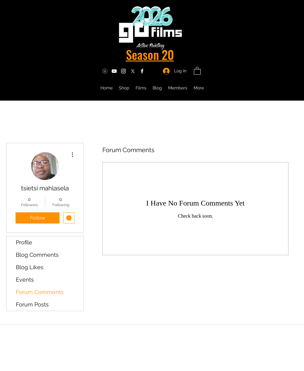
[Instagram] (123, 71)
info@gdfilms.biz (153, 351)
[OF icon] (105, 71)
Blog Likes (29, 267)
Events (25, 279)
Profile (24, 242)
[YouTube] (114, 71)
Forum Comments (40, 292)
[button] (197, 70)
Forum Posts (32, 304)
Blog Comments (37, 254)
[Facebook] (142, 71)
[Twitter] (133, 71)
